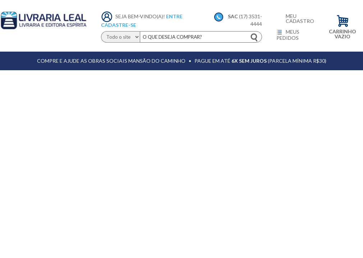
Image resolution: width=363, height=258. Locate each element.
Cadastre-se (118, 25)
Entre (174, 16)
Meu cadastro (300, 19)
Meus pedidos (287, 34)
